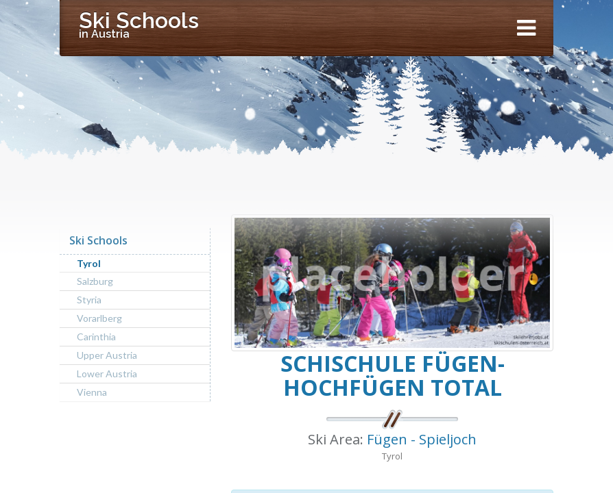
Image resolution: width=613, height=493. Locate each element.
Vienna (92, 392)
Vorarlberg (99, 318)
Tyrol (89, 263)
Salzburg (95, 281)
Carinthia (96, 336)
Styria (89, 299)
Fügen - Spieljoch (422, 439)
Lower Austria (107, 373)
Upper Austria (107, 355)
